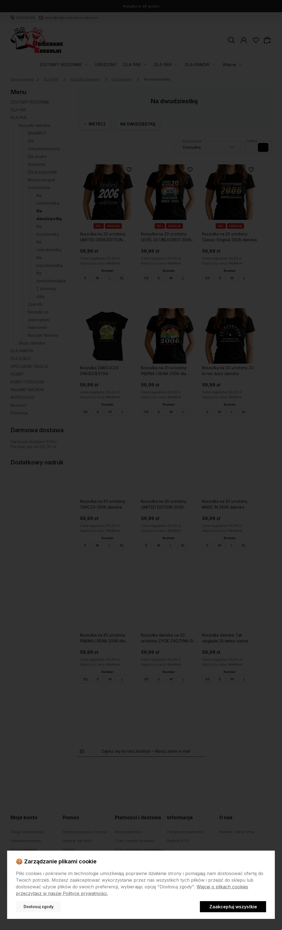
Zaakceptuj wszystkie (233, 906)
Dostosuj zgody (39, 906)
